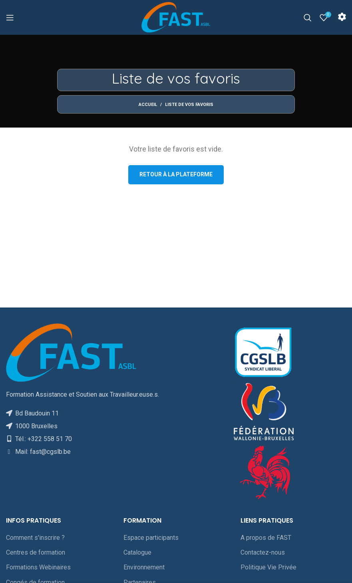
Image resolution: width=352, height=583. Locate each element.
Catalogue (137, 552)
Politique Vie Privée (268, 567)
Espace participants (151, 537)
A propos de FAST (266, 537)
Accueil (148, 104)
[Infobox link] (342, 17)
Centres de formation (35, 552)
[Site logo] (176, 17)
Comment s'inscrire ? (35, 537)
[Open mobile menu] (10, 18)
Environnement (144, 567)
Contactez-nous (263, 552)
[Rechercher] (308, 18)
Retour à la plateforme (176, 174)
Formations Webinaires (38, 567)
